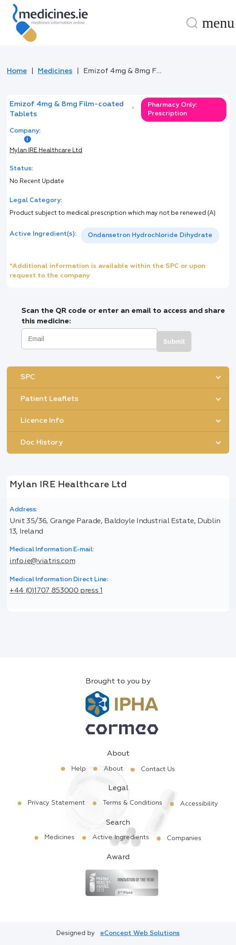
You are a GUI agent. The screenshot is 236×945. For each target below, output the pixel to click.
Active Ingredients (120, 837)
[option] (150, 235)
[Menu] (218, 23)
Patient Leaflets (49, 399)
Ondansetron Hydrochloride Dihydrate (150, 235)
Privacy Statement (56, 803)
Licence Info (42, 421)
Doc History (41, 442)
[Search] (192, 23)
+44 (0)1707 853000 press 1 (56, 590)
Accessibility (199, 804)
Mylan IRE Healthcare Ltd (46, 150)
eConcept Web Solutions (140, 933)
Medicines (55, 71)
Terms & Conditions (132, 803)
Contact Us (158, 769)
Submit (174, 341)
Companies (184, 838)
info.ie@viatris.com (42, 561)
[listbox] (150, 235)
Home (17, 71)
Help (78, 769)
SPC (27, 377)
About (113, 769)
